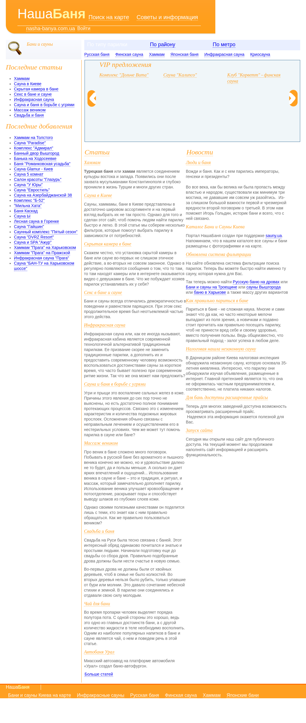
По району (162, 44)
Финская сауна (129, 54)
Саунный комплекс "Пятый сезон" (46, 231)
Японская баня (185, 54)
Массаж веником (30, 110)
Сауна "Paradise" (30, 142)
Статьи (97, 152)
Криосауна (260, 54)
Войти (83, 28)
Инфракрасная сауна (224, 54)
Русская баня (97, 54)
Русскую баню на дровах (256, 281)
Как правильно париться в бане (217, 300)
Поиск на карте (109, 17)
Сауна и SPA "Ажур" (33, 242)
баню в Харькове (210, 292)
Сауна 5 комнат (28, 174)
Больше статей (99, 674)
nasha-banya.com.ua (50, 28)
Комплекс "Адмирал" (33, 148)
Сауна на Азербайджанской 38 (43, 195)
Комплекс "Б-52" (29, 200)
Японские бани (243, 695)
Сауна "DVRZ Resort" (34, 237)
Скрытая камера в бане (36, 89)
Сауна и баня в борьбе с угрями (44, 104)
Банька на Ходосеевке (35, 158)
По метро (224, 44)
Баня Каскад (26, 211)
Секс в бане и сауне (33, 94)
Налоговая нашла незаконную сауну (221, 348)
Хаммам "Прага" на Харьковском (45, 247)
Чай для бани (97, 603)
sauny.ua (274, 235)
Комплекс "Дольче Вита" (123, 74)
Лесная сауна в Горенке (36, 221)
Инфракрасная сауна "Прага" (41, 258)
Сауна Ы (22, 216)
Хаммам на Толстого (33, 137)
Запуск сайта (199, 430)
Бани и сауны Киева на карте (39, 695)
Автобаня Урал (99, 651)
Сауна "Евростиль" (32, 190)
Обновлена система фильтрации (218, 254)
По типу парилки (107, 44)
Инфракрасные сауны (100, 695)
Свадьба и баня (29, 115)
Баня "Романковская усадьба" (42, 163)
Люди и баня (198, 162)
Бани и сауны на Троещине (211, 287)
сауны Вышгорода (263, 287)
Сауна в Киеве (27, 83)
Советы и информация (167, 17)
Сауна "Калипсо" (180, 74)
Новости (200, 152)
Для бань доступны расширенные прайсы (227, 397)
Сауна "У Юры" (28, 184)
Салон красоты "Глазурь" (37, 179)
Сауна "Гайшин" (29, 226)
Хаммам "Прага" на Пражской (42, 252)
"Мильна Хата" (28, 205)
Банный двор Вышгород (36, 153)
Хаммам (157, 54)
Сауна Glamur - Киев (33, 169)
